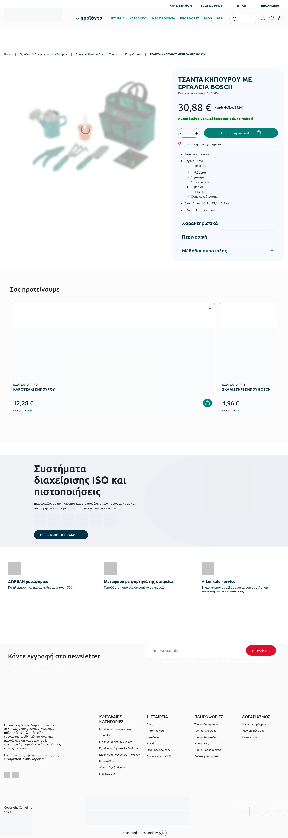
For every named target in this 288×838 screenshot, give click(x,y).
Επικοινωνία (249, 737)
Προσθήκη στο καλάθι (238, 133)
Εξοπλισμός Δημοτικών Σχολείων (119, 748)
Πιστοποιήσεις (155, 730)
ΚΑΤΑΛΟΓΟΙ (138, 18)
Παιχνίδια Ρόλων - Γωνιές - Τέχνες (96, 54)
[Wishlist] (201, 144)
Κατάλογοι (153, 737)
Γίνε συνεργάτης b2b (159, 756)
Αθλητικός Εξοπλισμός (112, 767)
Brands (151, 743)
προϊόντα (91, 17)
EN (238, 5)
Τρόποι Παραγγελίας (206, 724)
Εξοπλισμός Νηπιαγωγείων (115, 741)
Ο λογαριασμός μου (254, 724)
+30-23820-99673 (210, 5)
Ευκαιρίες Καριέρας (158, 749)
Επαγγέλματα (133, 54)
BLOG (208, 18)
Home (8, 54)
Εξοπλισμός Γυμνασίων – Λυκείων (119, 754)
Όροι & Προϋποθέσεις (207, 749)
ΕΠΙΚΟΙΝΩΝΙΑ (269, 5)
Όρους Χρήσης (217, 661)
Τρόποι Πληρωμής (205, 730)
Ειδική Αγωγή (107, 773)
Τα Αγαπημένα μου (253, 730)
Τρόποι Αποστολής (205, 737)
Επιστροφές (201, 743)
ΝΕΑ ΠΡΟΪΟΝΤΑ (163, 18)
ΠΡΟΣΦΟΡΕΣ (189, 18)
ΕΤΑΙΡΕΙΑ (118, 18)
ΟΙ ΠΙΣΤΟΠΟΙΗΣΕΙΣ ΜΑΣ (58, 535)
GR (244, 5)
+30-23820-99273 (181, 5)
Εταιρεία (152, 724)
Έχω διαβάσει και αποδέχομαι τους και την (212, 661)
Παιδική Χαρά (107, 761)
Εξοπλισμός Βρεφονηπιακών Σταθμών (44, 54)
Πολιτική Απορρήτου (256, 661)
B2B (220, 18)
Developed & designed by (144, 833)
